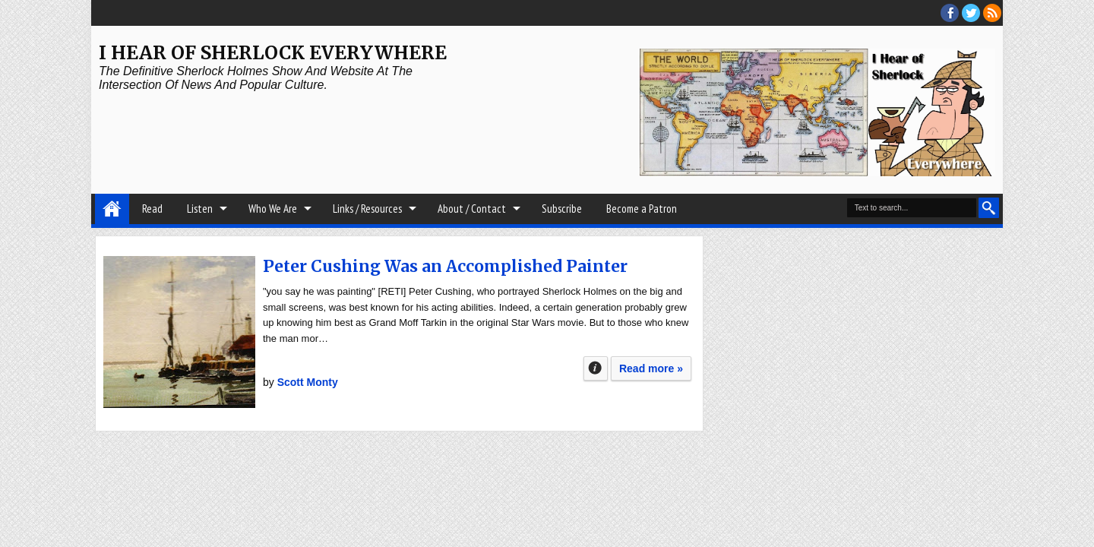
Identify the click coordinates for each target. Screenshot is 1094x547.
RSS (992, 13)
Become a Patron (641, 208)
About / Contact (472, 208)
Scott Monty (307, 382)
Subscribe (562, 208)
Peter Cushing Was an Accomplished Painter (445, 266)
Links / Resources (367, 208)
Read (152, 208)
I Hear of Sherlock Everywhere (273, 53)
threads (971, 13)
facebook (950, 13)
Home (112, 209)
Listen (200, 208)
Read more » (651, 368)
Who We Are (272, 208)
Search (989, 208)
